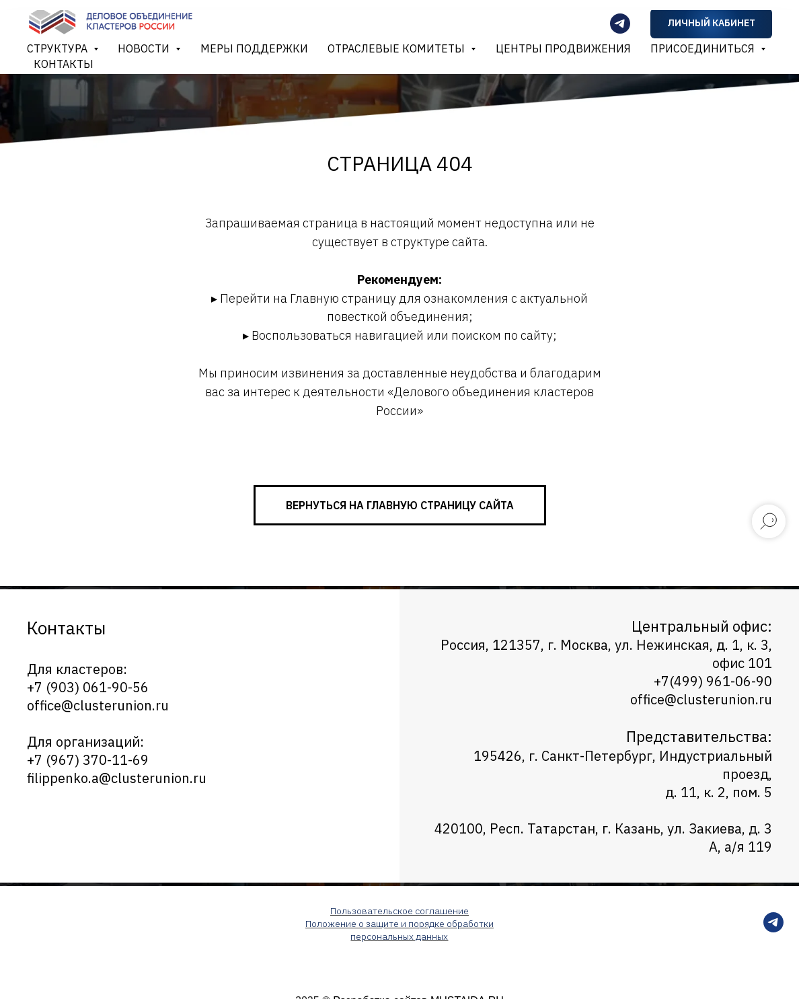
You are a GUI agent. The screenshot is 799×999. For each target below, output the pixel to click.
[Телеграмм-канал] (620, 23)
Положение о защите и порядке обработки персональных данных (399, 930)
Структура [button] (58, 48)
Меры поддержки (254, 48)
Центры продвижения (563, 48)
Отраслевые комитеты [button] (397, 48)
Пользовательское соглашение (399, 911)
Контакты (63, 64)
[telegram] (773, 928)
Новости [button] (145, 48)
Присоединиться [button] (703, 48)
